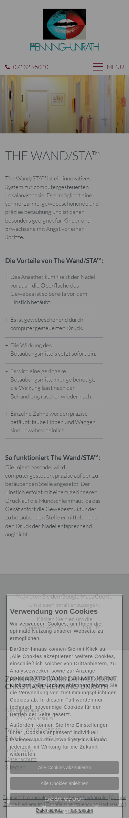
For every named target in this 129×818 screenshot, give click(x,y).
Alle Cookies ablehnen (64, 783)
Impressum (81, 810)
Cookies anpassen (64, 799)
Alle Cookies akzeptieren (64, 767)
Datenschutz (49, 810)
